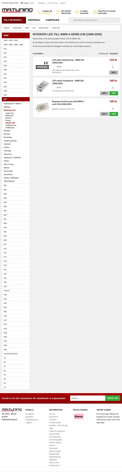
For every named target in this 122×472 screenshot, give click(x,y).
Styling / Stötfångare (11, 178)
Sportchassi (16, 174)
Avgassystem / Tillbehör (12, 104)
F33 (5, 286)
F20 (16, 265)
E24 (16, 61)
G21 (5, 320)
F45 (5, 303)
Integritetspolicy (31, 420)
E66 (16, 206)
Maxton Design (55, 442)
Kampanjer (52, 20)
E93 (16, 240)
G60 (5, 345)
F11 (16, 253)
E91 (16, 232)
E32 (5, 78)
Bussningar (16, 137)
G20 (5, 316)
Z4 (16, 387)
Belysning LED (16, 110)
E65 (16, 202)
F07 (16, 244)
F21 (5, 269)
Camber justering (10, 141)
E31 (5, 74)
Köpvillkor (29, 417)
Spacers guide (55, 451)
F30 (16, 274)
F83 (5, 312)
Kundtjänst (41, 3)
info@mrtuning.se (9, 419)
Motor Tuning (16, 164)
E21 (16, 53)
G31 (5, 341)
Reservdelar (8, 171)
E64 (16, 198)
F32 (5, 282)
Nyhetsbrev (53, 417)
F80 (5, 307)
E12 (16, 49)
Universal (35, 20)
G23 (5, 328)
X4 (16, 371)
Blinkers (8, 118)
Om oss (52, 414)
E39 (16, 95)
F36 (5, 295)
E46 (16, 99)
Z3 (16, 383)
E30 (16, 70)
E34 (16, 82)
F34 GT (16, 291)
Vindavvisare (54, 465)
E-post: (5, 417)
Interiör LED (10, 123)
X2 (5, 366)
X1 (16, 358)
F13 (16, 261)
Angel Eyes (9, 113)
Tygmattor (53, 460)
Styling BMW (54, 454)
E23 (16, 57)
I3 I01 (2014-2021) (10, 354)
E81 (16, 211)
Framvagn (16, 151)
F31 (16, 278)
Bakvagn (16, 107)
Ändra (32, 3)
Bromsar (7, 134)
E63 (16, 194)
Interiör (6, 161)
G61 (5, 349)
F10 (16, 249)
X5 (16, 375)
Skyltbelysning (10, 125)
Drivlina (6, 147)
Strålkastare (9, 128)
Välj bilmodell (14, 20)
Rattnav (6, 168)
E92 (16, 236)
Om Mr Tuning (52, 3)
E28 (16, 65)
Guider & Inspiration (57, 431)
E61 (16, 190)
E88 (16, 223)
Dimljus (8, 120)
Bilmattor (7, 131)
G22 (5, 324)
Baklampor (9, 116)
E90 (16, 227)
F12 (16, 257)
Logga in (63, 3)
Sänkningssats (16, 181)
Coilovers (7, 144)
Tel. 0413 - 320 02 (9, 414)
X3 (16, 362)
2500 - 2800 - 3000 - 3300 (16, 45)
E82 (16, 215)
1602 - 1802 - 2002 (16, 40)
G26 (5, 333)
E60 (16, 185)
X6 (5, 379)
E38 (16, 91)
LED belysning (55, 437)
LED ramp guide (55, 440)
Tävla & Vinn (54, 463)
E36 (16, 87)
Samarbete (53, 448)
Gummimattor (54, 434)
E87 (16, 219)
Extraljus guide (55, 422)
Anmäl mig (112, 398)
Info (113, 72)
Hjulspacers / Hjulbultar (12, 157)
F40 (5, 299)
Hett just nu (8, 154)
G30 (5, 337)
